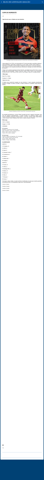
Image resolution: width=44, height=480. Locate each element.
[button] (3, 16)
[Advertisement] (22, 469)
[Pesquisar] (42, 2)
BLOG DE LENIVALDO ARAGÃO (16, 2)
